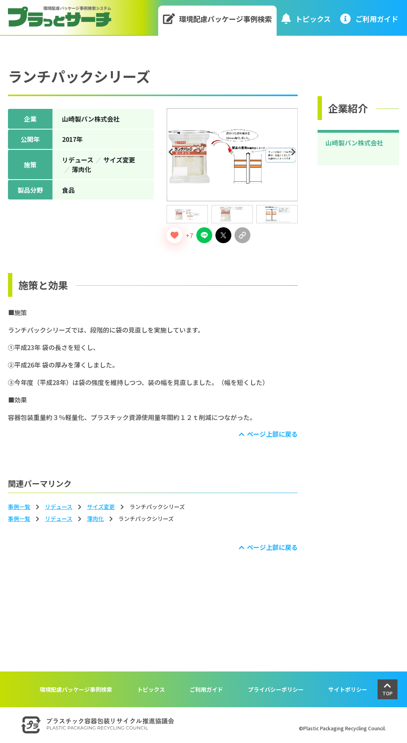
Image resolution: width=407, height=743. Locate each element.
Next (294, 152)
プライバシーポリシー (276, 689)
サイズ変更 (101, 507)
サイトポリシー (347, 689)
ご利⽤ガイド (369, 18)
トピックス (306, 18)
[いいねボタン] (174, 235)
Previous (172, 152)
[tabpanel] (232, 154)
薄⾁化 (95, 518)
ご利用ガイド (206, 689)
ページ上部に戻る (272, 434)
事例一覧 (19, 507)
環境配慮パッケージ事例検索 (217, 18)
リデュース (58, 507)
